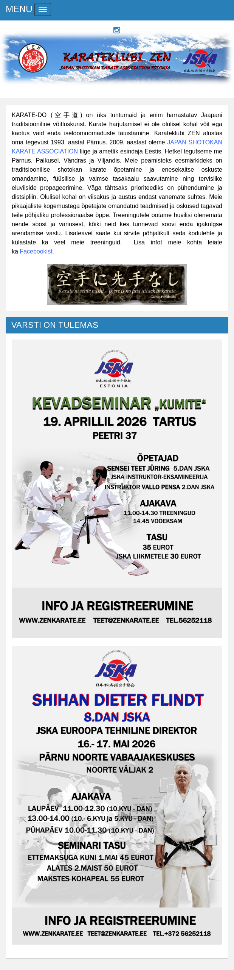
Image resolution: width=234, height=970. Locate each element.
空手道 (66, 115)
